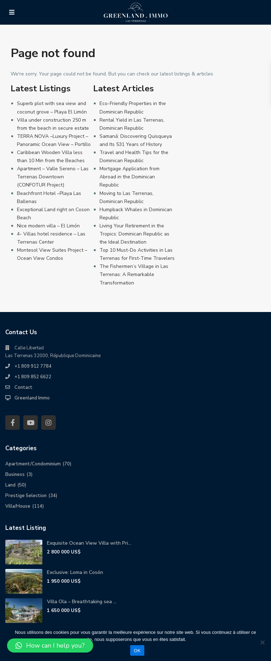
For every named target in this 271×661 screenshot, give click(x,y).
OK (137, 650)
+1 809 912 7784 (33, 366)
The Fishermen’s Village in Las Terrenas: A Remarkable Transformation (134, 274)
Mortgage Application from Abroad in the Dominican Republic (129, 176)
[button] (50, 645)
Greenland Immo (32, 398)
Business (15, 474)
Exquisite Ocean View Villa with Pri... (89, 543)
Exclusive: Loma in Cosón (75, 572)
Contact (23, 387)
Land (10, 485)
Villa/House (17, 506)
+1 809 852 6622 (33, 377)
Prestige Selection (26, 495)
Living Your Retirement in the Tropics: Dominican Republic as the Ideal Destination (134, 233)
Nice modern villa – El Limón (48, 225)
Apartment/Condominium (33, 464)
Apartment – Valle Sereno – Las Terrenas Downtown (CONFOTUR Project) (53, 176)
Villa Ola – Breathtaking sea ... (81, 601)
